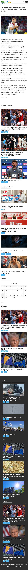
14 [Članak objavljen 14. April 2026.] (6, 293)
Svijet (2, 351)
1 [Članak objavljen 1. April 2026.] (10, 288)
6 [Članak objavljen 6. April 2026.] (2, 290)
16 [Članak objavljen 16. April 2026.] (14, 293)
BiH (2, 372)
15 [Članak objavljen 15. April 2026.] (10, 293)
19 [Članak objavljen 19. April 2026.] (25, 293)
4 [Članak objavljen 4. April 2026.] (21, 288)
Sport (4, 100)
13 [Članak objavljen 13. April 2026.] (2, 293)
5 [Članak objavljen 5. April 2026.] (25, 288)
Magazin (3, 209)
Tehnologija (8, 253)
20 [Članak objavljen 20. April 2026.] (2, 295)
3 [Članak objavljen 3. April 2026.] (17, 288)
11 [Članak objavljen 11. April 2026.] (21, 290)
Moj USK (11, 15)
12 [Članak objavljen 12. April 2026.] (25, 290)
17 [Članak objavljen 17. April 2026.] (17, 293)
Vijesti (6, 132)
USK (4, 402)
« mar (2, 302)
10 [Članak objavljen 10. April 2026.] (17, 290)
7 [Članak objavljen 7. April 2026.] (6, 290)
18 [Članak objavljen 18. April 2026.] (21, 293)
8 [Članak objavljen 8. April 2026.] (10, 290)
